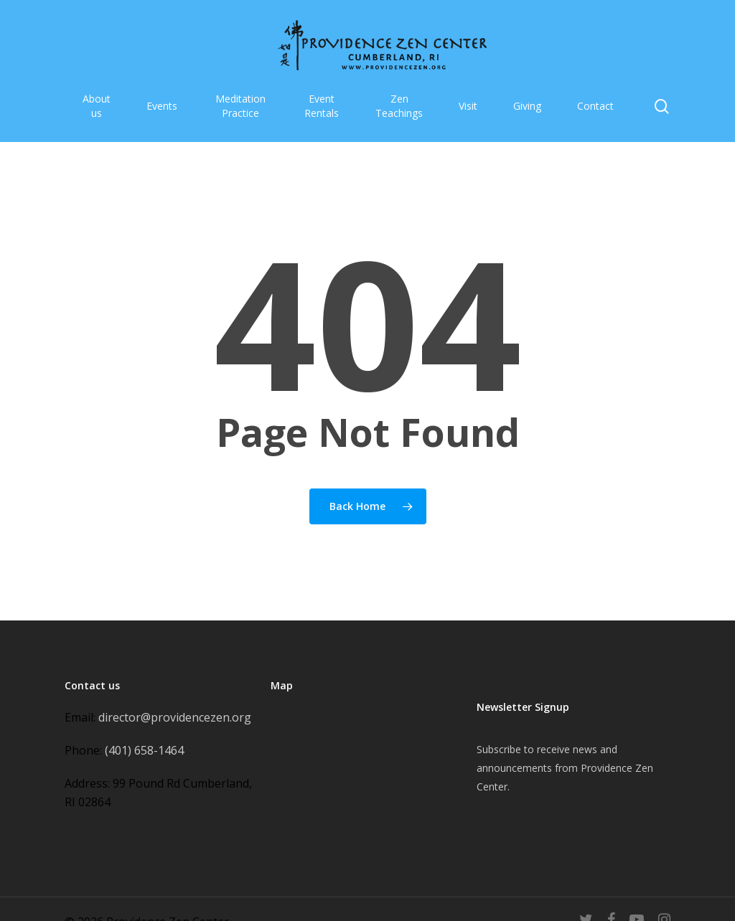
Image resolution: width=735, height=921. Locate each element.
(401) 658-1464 (144, 750)
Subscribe (499, 749)
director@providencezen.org (174, 717)
